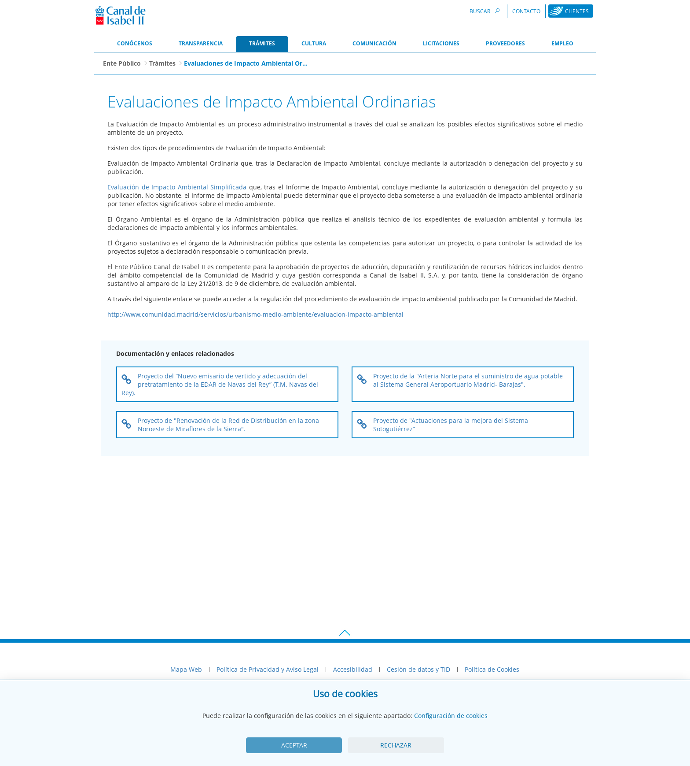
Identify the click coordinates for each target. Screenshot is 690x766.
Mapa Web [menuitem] (186, 669)
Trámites (162, 63)
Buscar (486, 11)
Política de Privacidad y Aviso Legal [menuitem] (268, 669)
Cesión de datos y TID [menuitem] (418, 669)
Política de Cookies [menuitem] (492, 669)
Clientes (577, 11)
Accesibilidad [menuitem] (352, 669)
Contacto (526, 11)
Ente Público (122, 63)
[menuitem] (134, 44)
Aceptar (294, 745)
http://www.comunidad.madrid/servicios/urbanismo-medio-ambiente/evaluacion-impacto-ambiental (255, 314)
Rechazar (395, 745)
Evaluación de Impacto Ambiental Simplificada (176, 187)
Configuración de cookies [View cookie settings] (451, 715)
